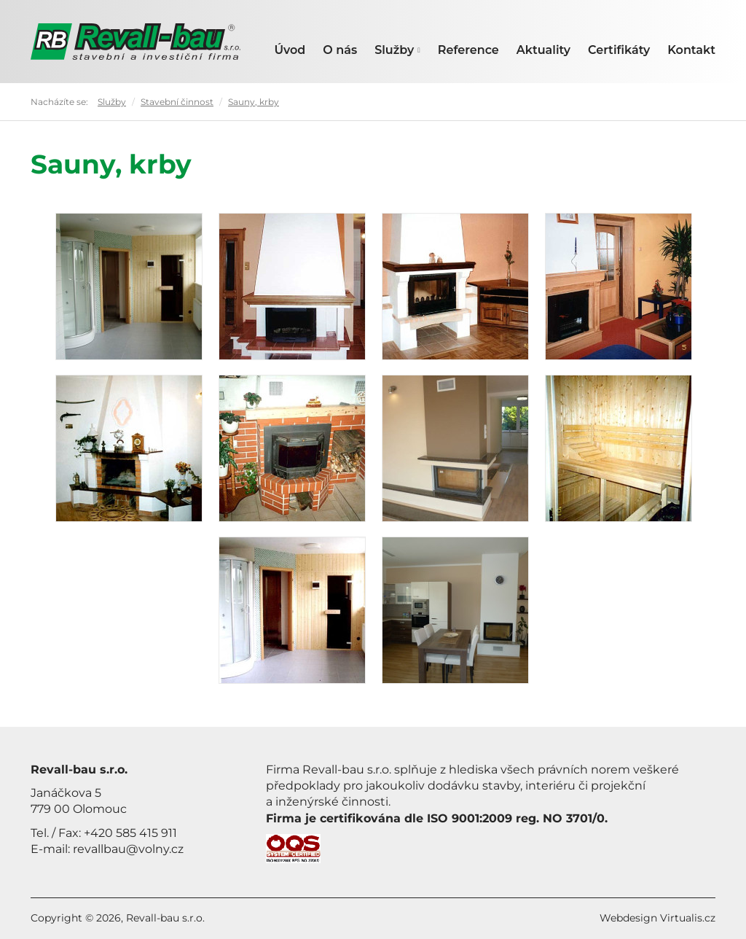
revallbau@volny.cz (128, 849)
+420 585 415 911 (130, 833)
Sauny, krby (253, 101)
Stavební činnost (177, 101)
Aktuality (543, 50)
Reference (468, 50)
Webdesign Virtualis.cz (657, 917)
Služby (397, 50)
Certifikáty (619, 50)
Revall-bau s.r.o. (165, 917)
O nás (340, 50)
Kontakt (691, 50)
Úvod (289, 50)
